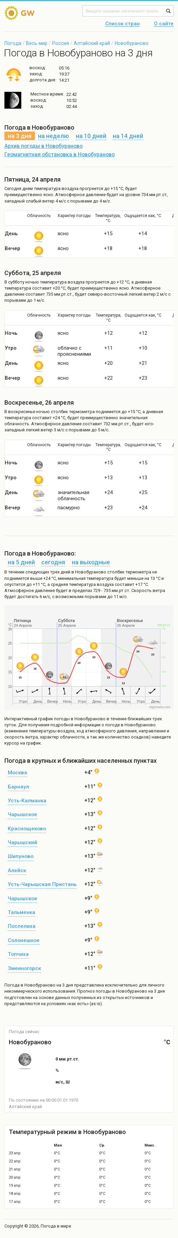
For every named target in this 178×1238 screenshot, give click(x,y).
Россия (60, 43)
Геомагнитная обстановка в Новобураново (59, 155)
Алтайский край (92, 43)
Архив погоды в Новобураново (43, 146)
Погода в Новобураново (29, 985)
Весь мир (36, 43)
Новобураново (132, 43)
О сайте (164, 24)
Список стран (122, 24)
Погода (12, 43)
